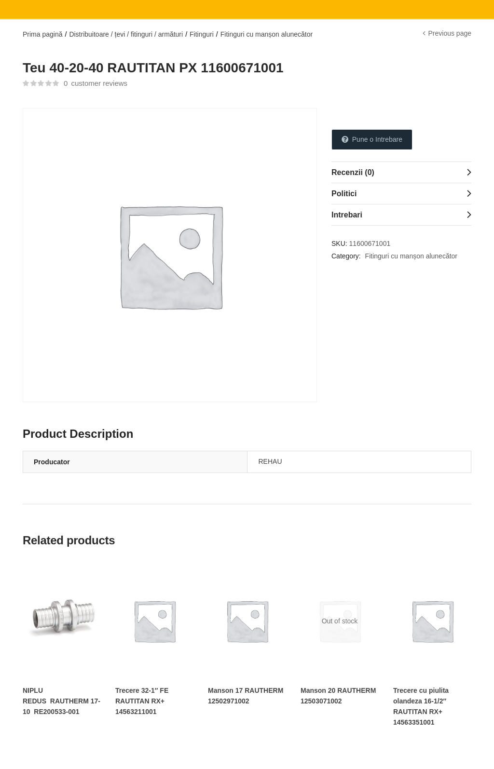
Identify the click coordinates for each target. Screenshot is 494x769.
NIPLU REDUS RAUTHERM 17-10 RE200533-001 (61, 701)
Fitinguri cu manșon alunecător (266, 34)
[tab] (401, 172)
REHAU (270, 461)
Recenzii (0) (352, 172)
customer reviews (95, 83)
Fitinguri (202, 34)
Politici (344, 193)
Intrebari (346, 215)
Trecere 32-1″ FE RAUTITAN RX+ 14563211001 (141, 701)
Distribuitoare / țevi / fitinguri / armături (126, 34)
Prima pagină (43, 34)
